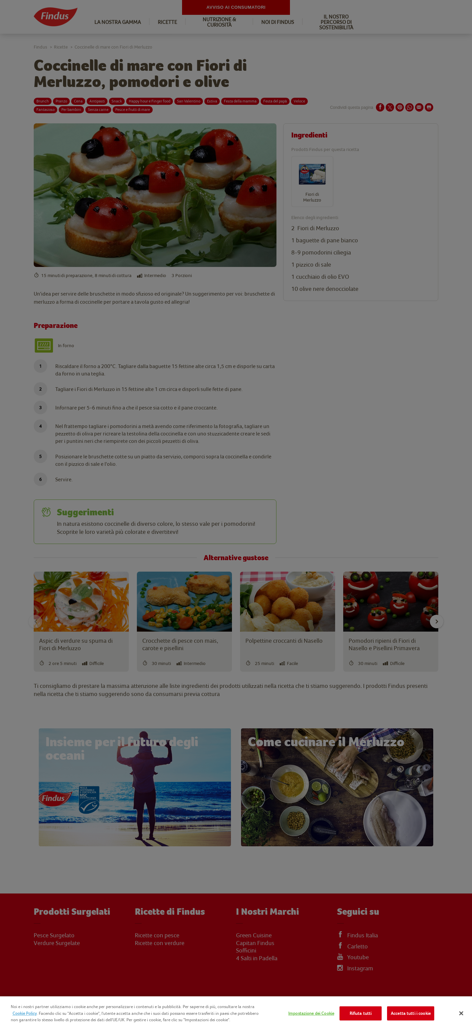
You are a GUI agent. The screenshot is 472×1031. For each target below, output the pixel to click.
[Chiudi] (461, 1013)
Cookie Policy (24, 1013)
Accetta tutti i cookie (411, 1013)
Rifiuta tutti (361, 1013)
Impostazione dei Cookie (311, 1013)
